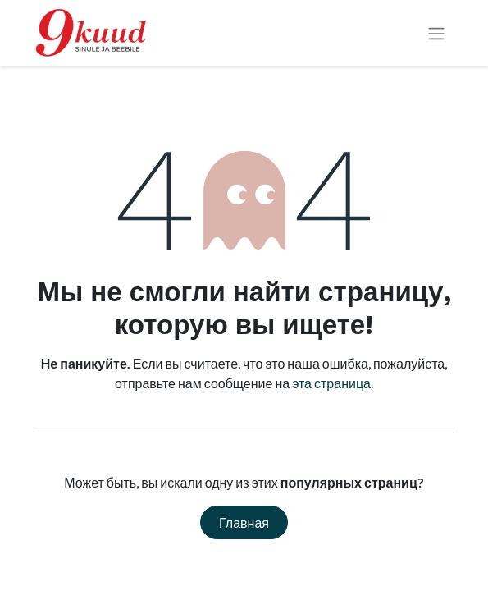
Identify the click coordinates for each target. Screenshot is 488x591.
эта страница (331, 383)
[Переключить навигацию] (436, 33)
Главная (244, 522)
